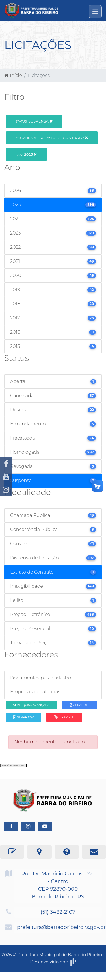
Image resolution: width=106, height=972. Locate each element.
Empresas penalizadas (35, 691)
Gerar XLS (80, 705)
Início (13, 75)
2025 (26, 154)
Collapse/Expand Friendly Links (13, 765)
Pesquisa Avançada (31, 705)
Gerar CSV (23, 717)
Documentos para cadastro (40, 678)
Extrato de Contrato (52, 137)
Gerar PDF (64, 717)
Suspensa (34, 121)
